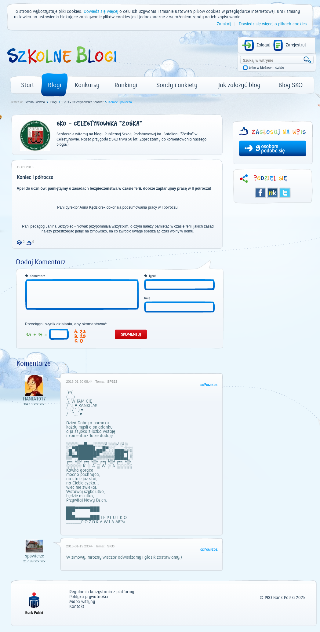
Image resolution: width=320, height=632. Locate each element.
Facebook (260, 193)
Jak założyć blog (239, 85)
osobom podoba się (273, 149)
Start (27, 85)
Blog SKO (290, 85)
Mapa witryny (82, 602)
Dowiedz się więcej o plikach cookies (273, 24)
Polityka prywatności (88, 597)
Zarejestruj (296, 45)
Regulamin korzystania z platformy (101, 592)
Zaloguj (263, 45)
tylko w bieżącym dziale (266, 67)
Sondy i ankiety (177, 85)
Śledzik (272, 193)
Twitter (285, 193)
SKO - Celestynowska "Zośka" (83, 102)
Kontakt (76, 607)
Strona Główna (35, 102)
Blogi (54, 85)
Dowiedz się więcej (101, 11)
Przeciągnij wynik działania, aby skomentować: (66, 324)
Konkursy (87, 85)
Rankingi (126, 85)
